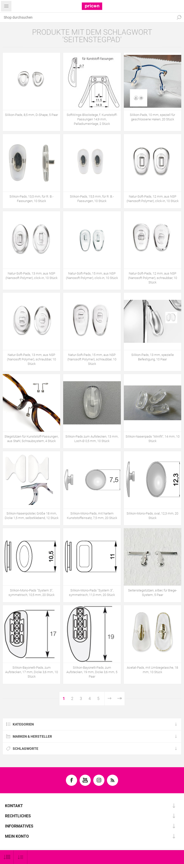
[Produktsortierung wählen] (20, 857)
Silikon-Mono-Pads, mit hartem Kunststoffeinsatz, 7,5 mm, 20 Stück (92, 516)
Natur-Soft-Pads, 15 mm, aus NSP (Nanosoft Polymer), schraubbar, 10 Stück (91, 359)
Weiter (109, 698)
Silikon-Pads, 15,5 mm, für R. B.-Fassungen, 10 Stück (92, 199)
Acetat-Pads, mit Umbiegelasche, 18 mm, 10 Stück (152, 670)
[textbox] (87, 17)
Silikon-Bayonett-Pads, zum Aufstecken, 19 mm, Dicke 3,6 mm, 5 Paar (91, 672)
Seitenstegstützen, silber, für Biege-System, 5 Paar (152, 592)
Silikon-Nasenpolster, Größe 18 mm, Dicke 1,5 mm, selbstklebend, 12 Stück (31, 516)
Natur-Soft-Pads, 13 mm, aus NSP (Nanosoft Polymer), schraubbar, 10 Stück (31, 359)
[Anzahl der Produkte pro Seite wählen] (7, 857)
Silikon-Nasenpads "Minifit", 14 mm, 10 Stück (153, 439)
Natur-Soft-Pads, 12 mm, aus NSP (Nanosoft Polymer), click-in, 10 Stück (153, 199)
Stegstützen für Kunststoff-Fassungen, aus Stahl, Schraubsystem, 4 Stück (31, 439)
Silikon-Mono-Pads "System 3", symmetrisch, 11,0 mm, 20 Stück (92, 592)
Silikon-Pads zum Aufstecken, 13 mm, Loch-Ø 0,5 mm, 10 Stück (91, 439)
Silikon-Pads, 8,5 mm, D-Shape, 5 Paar (31, 115)
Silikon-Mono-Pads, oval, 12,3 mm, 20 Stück (152, 516)
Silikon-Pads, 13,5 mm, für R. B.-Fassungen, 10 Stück (31, 199)
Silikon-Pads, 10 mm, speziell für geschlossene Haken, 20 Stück (152, 117)
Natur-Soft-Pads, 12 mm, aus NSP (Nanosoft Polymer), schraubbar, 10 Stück (152, 278)
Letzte (119, 698)
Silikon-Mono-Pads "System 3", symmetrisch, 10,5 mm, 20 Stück (31, 592)
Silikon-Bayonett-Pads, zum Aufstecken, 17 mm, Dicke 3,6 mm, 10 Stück (31, 672)
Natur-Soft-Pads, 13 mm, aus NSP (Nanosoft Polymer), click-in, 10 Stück (31, 276)
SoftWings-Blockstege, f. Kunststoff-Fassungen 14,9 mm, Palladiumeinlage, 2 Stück (92, 119)
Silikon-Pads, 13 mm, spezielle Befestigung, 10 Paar (152, 357)
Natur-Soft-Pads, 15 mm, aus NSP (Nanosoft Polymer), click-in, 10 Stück (92, 276)
